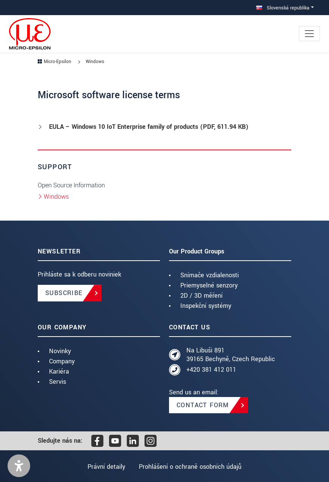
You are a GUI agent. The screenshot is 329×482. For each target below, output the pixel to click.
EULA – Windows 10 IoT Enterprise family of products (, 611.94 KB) (149, 126)
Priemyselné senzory (209, 285)
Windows (56, 196)
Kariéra (59, 371)
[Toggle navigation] (309, 33)
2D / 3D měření (201, 296)
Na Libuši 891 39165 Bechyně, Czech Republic (230, 355)
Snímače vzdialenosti (209, 275)
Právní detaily (106, 466)
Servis (57, 382)
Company (62, 361)
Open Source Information (71, 185)
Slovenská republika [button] (282, 7)
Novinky (60, 351)
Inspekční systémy (205, 306)
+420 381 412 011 (211, 369)
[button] (19, 465)
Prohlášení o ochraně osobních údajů (190, 466)
